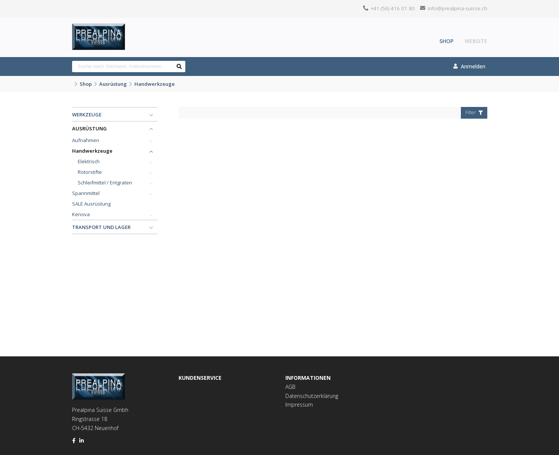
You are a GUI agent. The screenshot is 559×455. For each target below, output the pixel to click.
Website (476, 41)
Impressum (299, 404)
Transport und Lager (101, 227)
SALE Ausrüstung (91, 203)
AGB (290, 386)
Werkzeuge (87, 114)
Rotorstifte (90, 172)
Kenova (81, 214)
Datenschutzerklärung (311, 395)
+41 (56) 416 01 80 (393, 8)
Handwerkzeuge (154, 83)
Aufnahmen (85, 140)
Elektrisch (89, 161)
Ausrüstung (113, 83)
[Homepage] (98, 28)
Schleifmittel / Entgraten (105, 182)
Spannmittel (86, 193)
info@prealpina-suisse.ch (457, 8)
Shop (446, 41)
